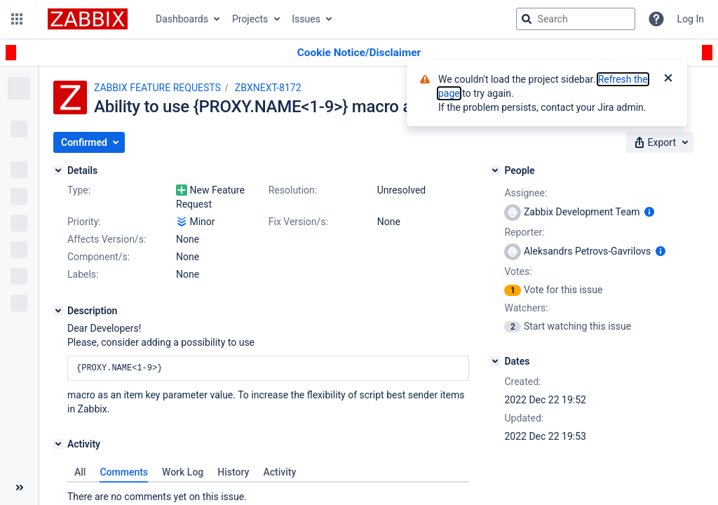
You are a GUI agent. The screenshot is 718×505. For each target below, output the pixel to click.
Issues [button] (306, 19)
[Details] (58, 170)
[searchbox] (575, 19)
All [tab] (80, 472)
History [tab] (233, 472)
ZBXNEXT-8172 (268, 87)
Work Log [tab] (182, 472)
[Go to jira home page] (88, 19)
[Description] (58, 311)
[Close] (668, 79)
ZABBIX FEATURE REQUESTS (157, 87)
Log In (690, 19)
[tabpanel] (268, 493)
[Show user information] (649, 211)
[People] (495, 170)
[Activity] (58, 444)
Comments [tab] (124, 472)
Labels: (82, 274)
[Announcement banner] (359, 53)
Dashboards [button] (182, 19)
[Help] (656, 19)
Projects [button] (250, 19)
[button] (17, 19)
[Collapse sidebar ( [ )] (19, 487)
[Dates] (495, 361)
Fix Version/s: (298, 221)
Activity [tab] (279, 472)
